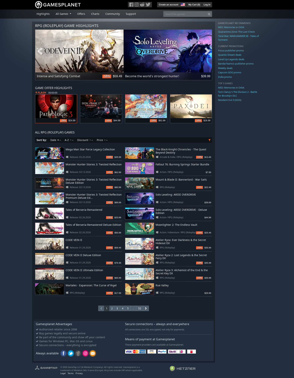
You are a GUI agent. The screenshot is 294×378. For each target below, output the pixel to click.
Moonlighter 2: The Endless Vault (176, 224)
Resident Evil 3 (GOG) (229, 100)
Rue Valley (162, 285)
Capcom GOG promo (229, 72)
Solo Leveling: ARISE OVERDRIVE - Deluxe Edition (181, 211)
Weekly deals (225, 68)
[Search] (209, 14)
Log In (207, 4)
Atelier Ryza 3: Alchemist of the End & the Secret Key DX (182, 271)
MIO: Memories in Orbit (231, 27)
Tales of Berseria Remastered (84, 210)
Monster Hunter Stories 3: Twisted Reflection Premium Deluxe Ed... (94, 196)
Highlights (43, 14)
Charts (95, 14)
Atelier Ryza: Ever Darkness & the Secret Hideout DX (181, 241)
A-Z (69, 140)
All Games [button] (62, 14)
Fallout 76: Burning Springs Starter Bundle (182, 164)
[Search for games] (184, 14)
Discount (85, 140)
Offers (81, 14)
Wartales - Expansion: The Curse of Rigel (91, 285)
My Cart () (194, 4)
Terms (71, 373)
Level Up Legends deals (231, 59)
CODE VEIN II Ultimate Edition (84, 270)
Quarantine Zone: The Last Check (236, 31)
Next (207, 51)
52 (139, 308)
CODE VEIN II (74, 240)
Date (55, 140)
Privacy (79, 373)
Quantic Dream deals (229, 54)
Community (112, 14)
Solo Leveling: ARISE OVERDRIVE (176, 194)
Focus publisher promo (231, 50)
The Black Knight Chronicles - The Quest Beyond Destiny (181, 151)
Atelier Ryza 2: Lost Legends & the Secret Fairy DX (181, 256)
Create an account (168, 4)
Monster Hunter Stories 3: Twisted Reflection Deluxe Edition (94, 181)
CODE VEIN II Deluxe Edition (83, 255)
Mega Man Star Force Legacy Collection (90, 149)
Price (102, 140)
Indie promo (225, 77)
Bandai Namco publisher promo (236, 63)
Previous (40, 51)
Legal (63, 373)
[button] (182, 4)
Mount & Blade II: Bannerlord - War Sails (181, 179)
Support (131, 14)
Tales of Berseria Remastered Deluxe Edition (93, 224)
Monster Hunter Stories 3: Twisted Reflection (94, 164)
